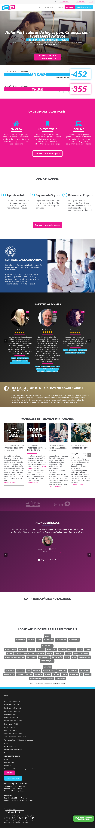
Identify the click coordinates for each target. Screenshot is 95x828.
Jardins (29, 674)
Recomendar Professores (13, 750)
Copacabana (51, 650)
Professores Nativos (11, 718)
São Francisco (61, 640)
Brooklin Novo (49, 671)
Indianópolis (9, 674)
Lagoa (49, 653)
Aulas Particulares (10, 730)
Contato (60, 7)
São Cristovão (57, 657)
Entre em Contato (10, 746)
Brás (28, 671)
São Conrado (44, 657)
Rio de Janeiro (47, 646)
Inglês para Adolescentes (13, 708)
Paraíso (64, 674)
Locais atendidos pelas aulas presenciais (19, 769)
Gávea (80, 650)
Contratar (69, 7)
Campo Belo (61, 671)
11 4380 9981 (80, 2)
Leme (76, 653)
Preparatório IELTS (10, 727)
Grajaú (9, 653)
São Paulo (47, 667)
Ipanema (26, 653)
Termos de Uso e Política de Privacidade (18, 740)
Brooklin (36, 671)
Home (6, 695)
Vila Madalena (35, 678)
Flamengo (71, 650)
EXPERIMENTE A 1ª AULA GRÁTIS (47, 57)
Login (6, 743)
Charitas (31, 640)
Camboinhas (20, 640)
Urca (74, 657)
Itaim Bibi (20, 674)
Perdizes (56, 674)
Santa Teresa (31, 657)
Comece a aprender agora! (47, 153)
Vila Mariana (48, 678)
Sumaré (87, 674)
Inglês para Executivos (12, 711)
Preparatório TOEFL (11, 724)
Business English (10, 714)
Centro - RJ (40, 650)
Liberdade (38, 674)
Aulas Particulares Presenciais (15, 737)
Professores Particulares (13, 721)
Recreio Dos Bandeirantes (14, 657)
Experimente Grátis (84, 7)
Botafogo (22, 650)
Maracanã (84, 653)
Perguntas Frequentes (45, 7)
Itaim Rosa (74, 674)
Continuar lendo (10, 482)
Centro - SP (73, 671)
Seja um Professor (10, 753)
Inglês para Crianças (11, 705)
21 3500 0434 (64, 2)
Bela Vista (20, 671)
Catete (31, 650)
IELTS (29, 450)
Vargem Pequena (47, 661)
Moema (47, 674)
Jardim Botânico (38, 653)
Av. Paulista (10, 671)
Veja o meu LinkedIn (49, 560)
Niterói (47, 636)
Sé (81, 674)
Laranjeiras (59, 653)
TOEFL (37, 450)
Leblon (68, 653)
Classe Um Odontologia (55, 552)
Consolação (84, 671)
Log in (91, 2)
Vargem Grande (84, 657)
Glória (87, 650)
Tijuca (67, 657)
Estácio (62, 650)
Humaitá (18, 653)
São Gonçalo (74, 640)
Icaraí (39, 640)
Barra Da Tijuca (10, 650)
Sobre (6, 698)
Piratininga (48, 640)
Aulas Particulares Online (13, 734)
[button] (6, 341)
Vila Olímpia (60, 678)
